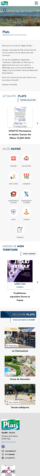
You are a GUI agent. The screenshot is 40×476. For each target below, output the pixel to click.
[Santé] (14, 220)
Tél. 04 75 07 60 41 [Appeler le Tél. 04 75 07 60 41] (9, 442)
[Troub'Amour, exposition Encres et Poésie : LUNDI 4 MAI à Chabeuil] (20, 287)
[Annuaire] (14, 166)
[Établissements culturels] (14, 202)
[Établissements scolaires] (27, 202)
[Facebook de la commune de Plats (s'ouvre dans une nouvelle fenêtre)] (4, 10)
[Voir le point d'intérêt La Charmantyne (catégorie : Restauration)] (20, 337)
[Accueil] (4, 3)
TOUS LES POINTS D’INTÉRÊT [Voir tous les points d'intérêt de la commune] (24, 320)
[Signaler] (27, 220)
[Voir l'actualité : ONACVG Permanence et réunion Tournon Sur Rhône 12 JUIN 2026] (19, 117)
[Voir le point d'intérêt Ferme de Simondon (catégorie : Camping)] (20, 366)
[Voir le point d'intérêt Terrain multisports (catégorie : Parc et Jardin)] (20, 394)
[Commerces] (27, 184)
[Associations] (27, 166)
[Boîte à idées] (14, 184)
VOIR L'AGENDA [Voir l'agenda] (29, 254)
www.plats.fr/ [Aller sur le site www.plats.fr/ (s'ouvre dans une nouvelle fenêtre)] (10, 458)
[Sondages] (20, 237)
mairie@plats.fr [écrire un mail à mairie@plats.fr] (10, 451)
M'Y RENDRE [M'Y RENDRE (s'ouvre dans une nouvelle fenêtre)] (10, 454)
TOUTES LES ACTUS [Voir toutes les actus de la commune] (27, 100)
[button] (37, 123)
